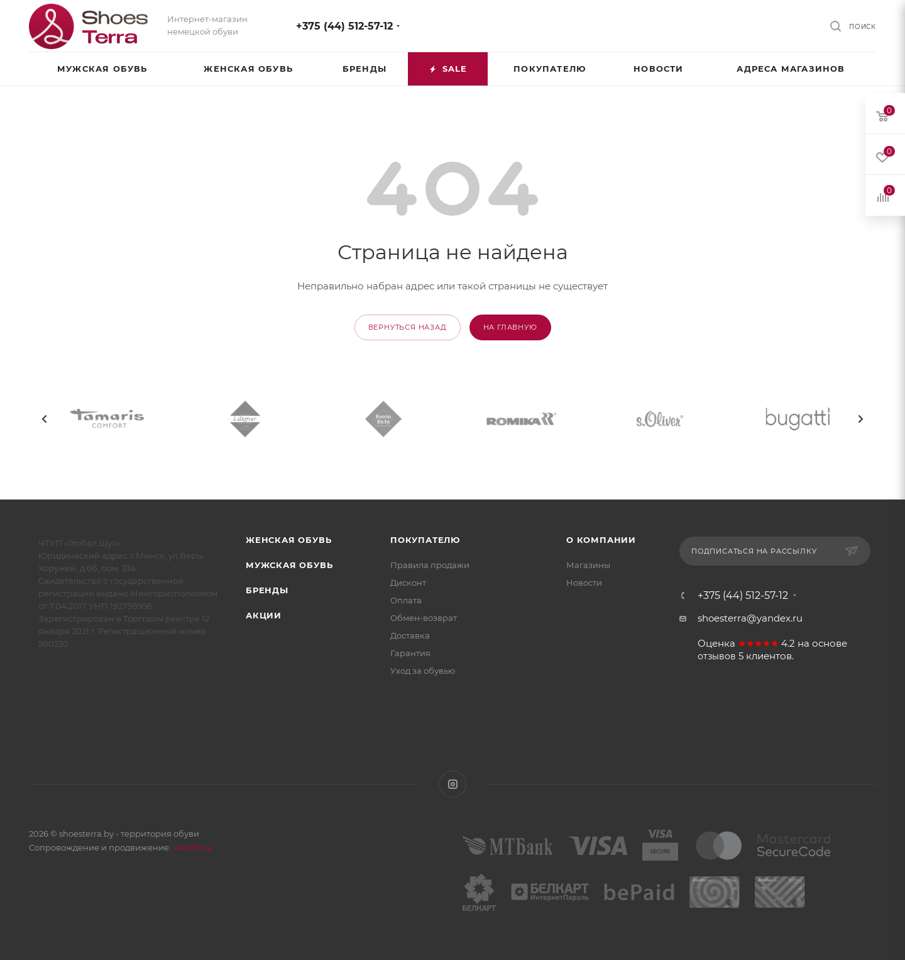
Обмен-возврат (423, 618)
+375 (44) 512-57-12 (344, 26)
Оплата (406, 600)
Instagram (452, 784)
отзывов (717, 656)
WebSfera (191, 847)
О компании (601, 540)
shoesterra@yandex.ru (750, 618)
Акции (264, 615)
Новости (584, 583)
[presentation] (44, 419)
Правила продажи (429, 565)
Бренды (267, 590)
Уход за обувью (422, 671)
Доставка (410, 635)
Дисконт (408, 583)
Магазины (588, 565)
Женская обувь (288, 540)
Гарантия (410, 653)
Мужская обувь (289, 565)
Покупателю (425, 540)
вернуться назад (407, 327)
